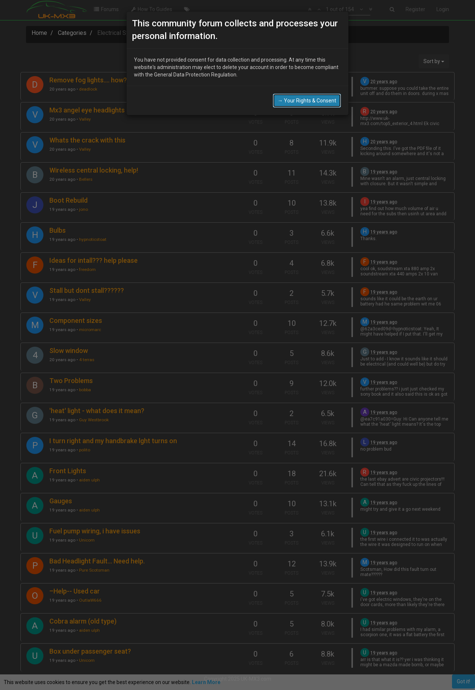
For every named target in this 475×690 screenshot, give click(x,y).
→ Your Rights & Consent (307, 101)
